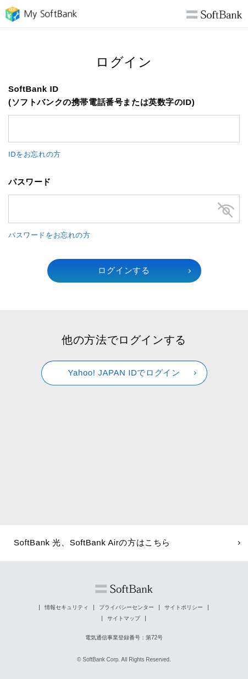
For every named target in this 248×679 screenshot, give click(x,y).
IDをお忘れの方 (34, 154)
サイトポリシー (183, 607)
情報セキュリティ (67, 607)
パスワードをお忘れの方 (49, 235)
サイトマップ (123, 618)
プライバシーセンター (126, 607)
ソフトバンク (124, 589)
